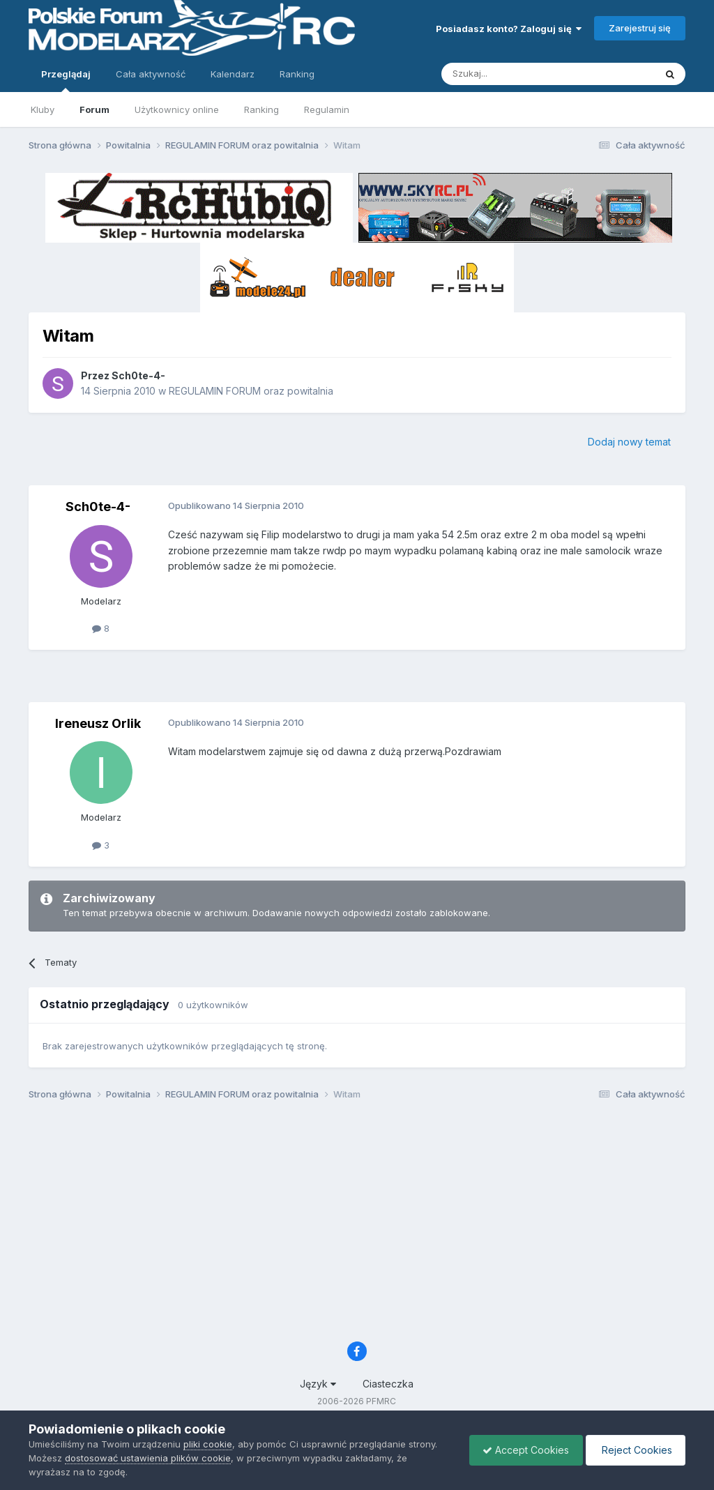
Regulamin (326, 109)
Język (318, 1384)
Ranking (261, 109)
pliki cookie (207, 1444)
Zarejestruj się (640, 27)
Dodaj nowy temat (629, 442)
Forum (94, 109)
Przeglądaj (66, 80)
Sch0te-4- (138, 375)
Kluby (42, 109)
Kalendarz (233, 73)
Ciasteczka (388, 1384)
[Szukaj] (513, 74)
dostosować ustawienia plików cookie (148, 1458)
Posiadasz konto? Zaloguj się (509, 28)
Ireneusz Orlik (98, 723)
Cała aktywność (150, 73)
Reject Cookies (634, 1450)
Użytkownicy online (177, 109)
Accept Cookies (522, 1450)
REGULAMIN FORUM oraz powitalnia (251, 391)
